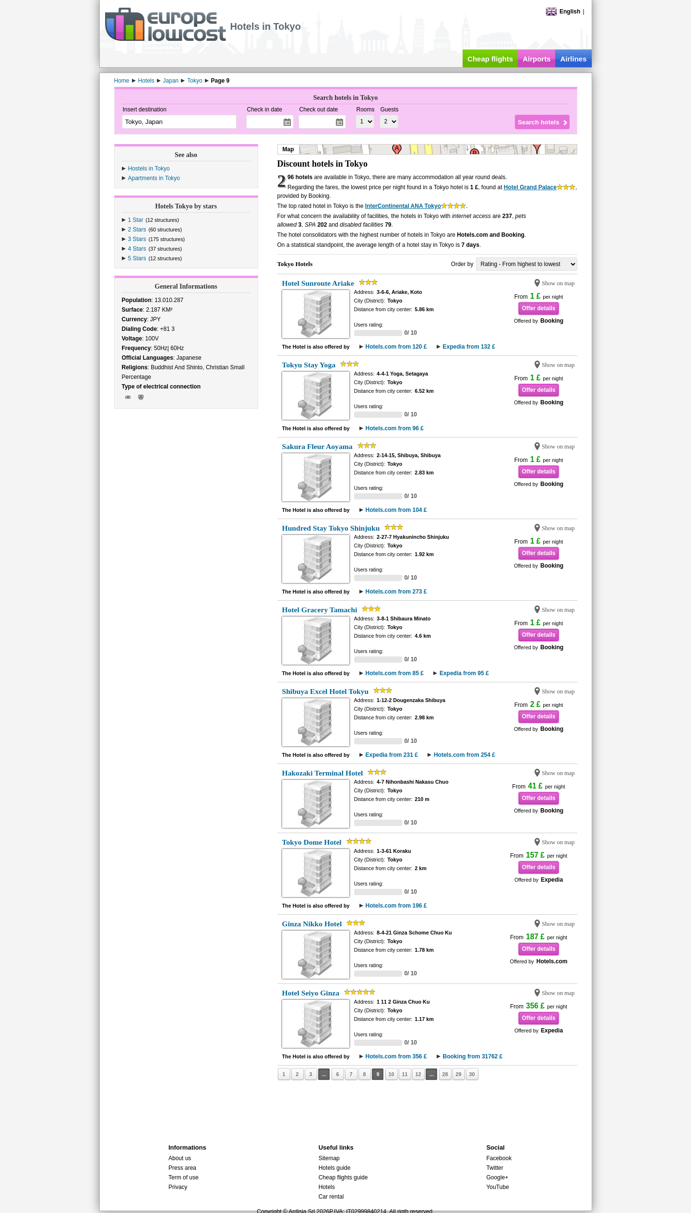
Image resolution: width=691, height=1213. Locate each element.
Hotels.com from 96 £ (395, 428)
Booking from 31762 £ (473, 1056)
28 (445, 1074)
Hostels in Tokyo (149, 168)
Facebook (499, 1158)
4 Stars (137, 248)
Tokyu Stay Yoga (309, 365)
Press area (182, 1167)
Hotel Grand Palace (530, 187)
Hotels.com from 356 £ (396, 1056)
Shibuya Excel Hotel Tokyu (325, 691)
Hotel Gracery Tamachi (319, 610)
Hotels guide (335, 1167)
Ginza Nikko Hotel (312, 924)
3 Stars (137, 239)
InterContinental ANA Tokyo (403, 206)
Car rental (331, 1196)
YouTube (497, 1187)
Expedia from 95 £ (464, 673)
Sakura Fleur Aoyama (317, 446)
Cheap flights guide (343, 1177)
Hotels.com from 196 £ (396, 905)
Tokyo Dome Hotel (312, 842)
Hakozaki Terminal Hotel (322, 773)
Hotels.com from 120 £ (396, 346)
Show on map (558, 283)
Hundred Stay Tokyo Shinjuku (331, 528)
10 (391, 1074)
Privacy (177, 1187)
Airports (536, 59)
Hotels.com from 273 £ (396, 591)
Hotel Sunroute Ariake (318, 283)
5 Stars (137, 258)
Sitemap (329, 1158)
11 (404, 1074)
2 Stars (137, 229)
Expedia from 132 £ (469, 346)
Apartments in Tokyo (154, 178)
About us (179, 1158)
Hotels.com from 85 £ (395, 673)
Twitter (494, 1167)
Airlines (573, 59)
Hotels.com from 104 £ (396, 510)
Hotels (327, 1187)
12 (418, 1074)
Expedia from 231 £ (392, 755)
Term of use (183, 1177)
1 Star (135, 220)
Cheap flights (490, 59)
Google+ (497, 1177)
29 (458, 1074)
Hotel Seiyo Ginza (311, 993)
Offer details (538, 308)
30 (472, 1074)
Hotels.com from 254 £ (464, 755)
